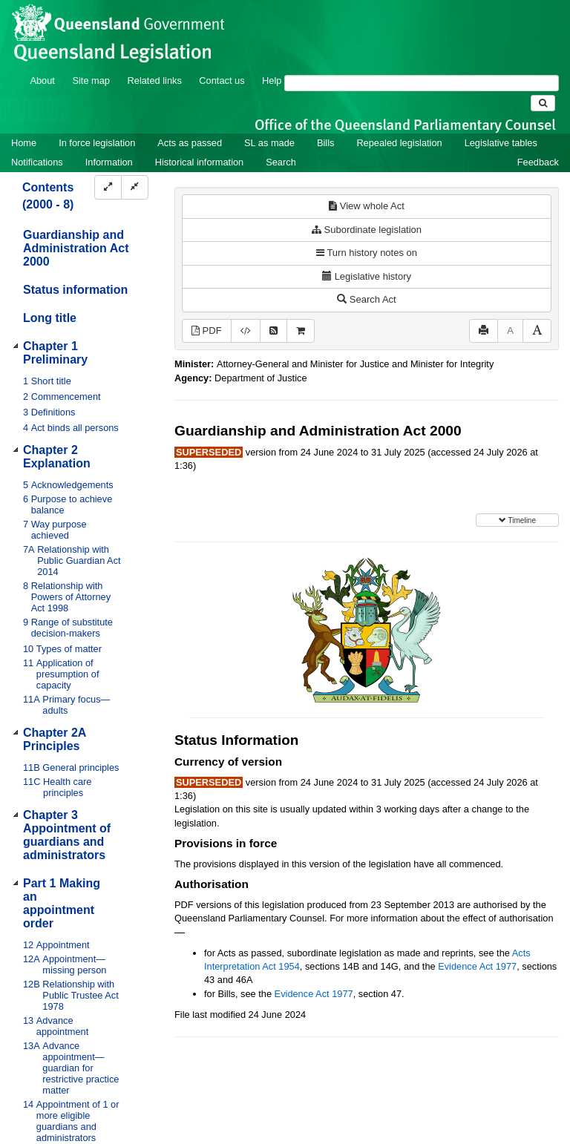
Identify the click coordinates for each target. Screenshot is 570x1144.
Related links (155, 80)
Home (23, 142)
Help (271, 80)
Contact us (221, 80)
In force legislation (97, 142)
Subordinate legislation (367, 229)
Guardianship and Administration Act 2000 (76, 248)
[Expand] (108, 187)
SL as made (269, 142)
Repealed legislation (399, 142)
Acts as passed (189, 142)
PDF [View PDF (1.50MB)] (206, 330)
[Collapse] (134, 187)
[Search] (421, 83)
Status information (75, 289)
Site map (91, 80)
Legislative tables (501, 142)
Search (281, 162)
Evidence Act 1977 (477, 966)
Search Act (366, 299)
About (42, 80)
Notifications (37, 162)
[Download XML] (246, 331)
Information (109, 162)
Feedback (538, 162)
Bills (325, 142)
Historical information (199, 162)
